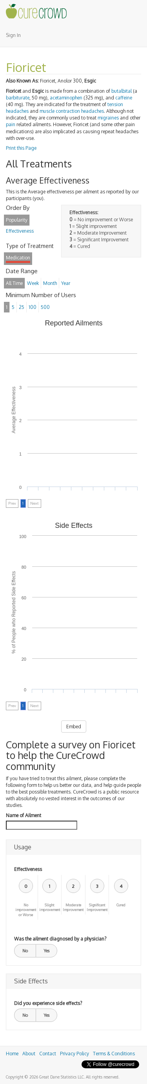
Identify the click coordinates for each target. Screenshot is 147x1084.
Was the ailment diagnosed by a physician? (60, 939)
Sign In (13, 35)
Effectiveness (28, 869)
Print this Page (21, 148)
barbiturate (17, 98)
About (28, 1053)
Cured (120, 905)
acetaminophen (66, 98)
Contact (47, 1053)
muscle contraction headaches (72, 111)
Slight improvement (49, 907)
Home (12, 1053)
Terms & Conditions (114, 1053)
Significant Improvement (97, 907)
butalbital (121, 91)
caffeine (123, 98)
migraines (108, 118)
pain (10, 124)
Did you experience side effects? (48, 1003)
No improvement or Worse (25, 910)
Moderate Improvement (73, 907)
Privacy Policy (74, 1053)
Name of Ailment (23, 815)
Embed (73, 726)
